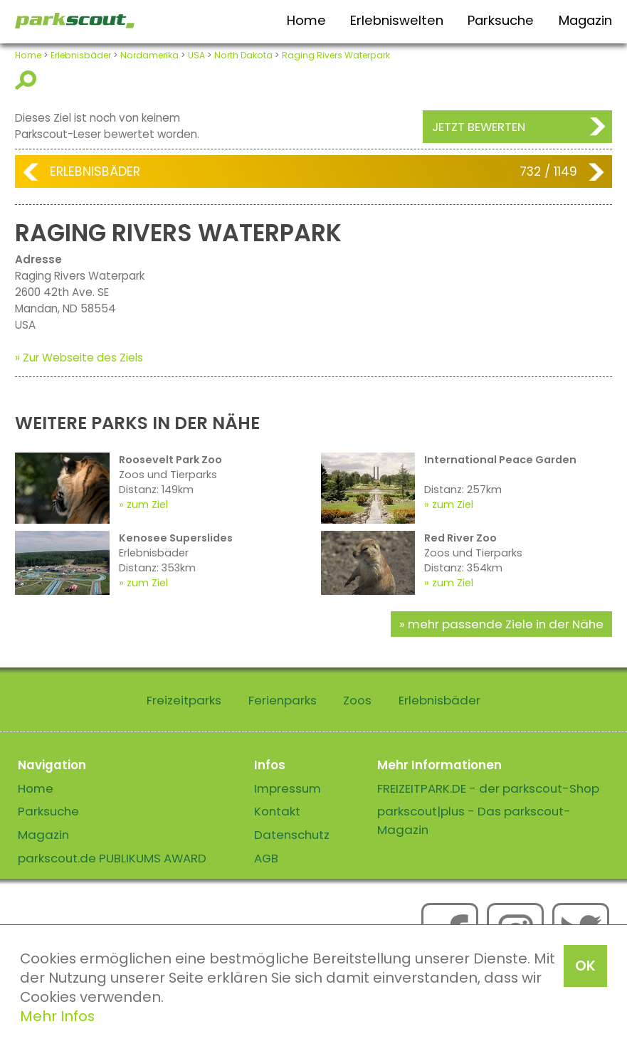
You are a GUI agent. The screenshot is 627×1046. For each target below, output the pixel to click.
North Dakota (243, 55)
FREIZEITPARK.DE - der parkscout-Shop (488, 788)
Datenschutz (292, 834)
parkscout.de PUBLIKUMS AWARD (112, 858)
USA (196, 55)
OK (585, 966)
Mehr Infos (57, 1016)
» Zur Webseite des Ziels (79, 357)
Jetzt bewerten (478, 126)
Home (306, 20)
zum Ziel (147, 504)
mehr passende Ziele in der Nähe (506, 624)
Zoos (357, 700)
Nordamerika (149, 55)
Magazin (585, 20)
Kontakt (277, 811)
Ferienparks (282, 700)
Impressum (287, 788)
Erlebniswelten (396, 20)
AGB (266, 858)
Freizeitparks (184, 700)
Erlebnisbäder (81, 55)
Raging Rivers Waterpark (336, 55)
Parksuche (501, 20)
